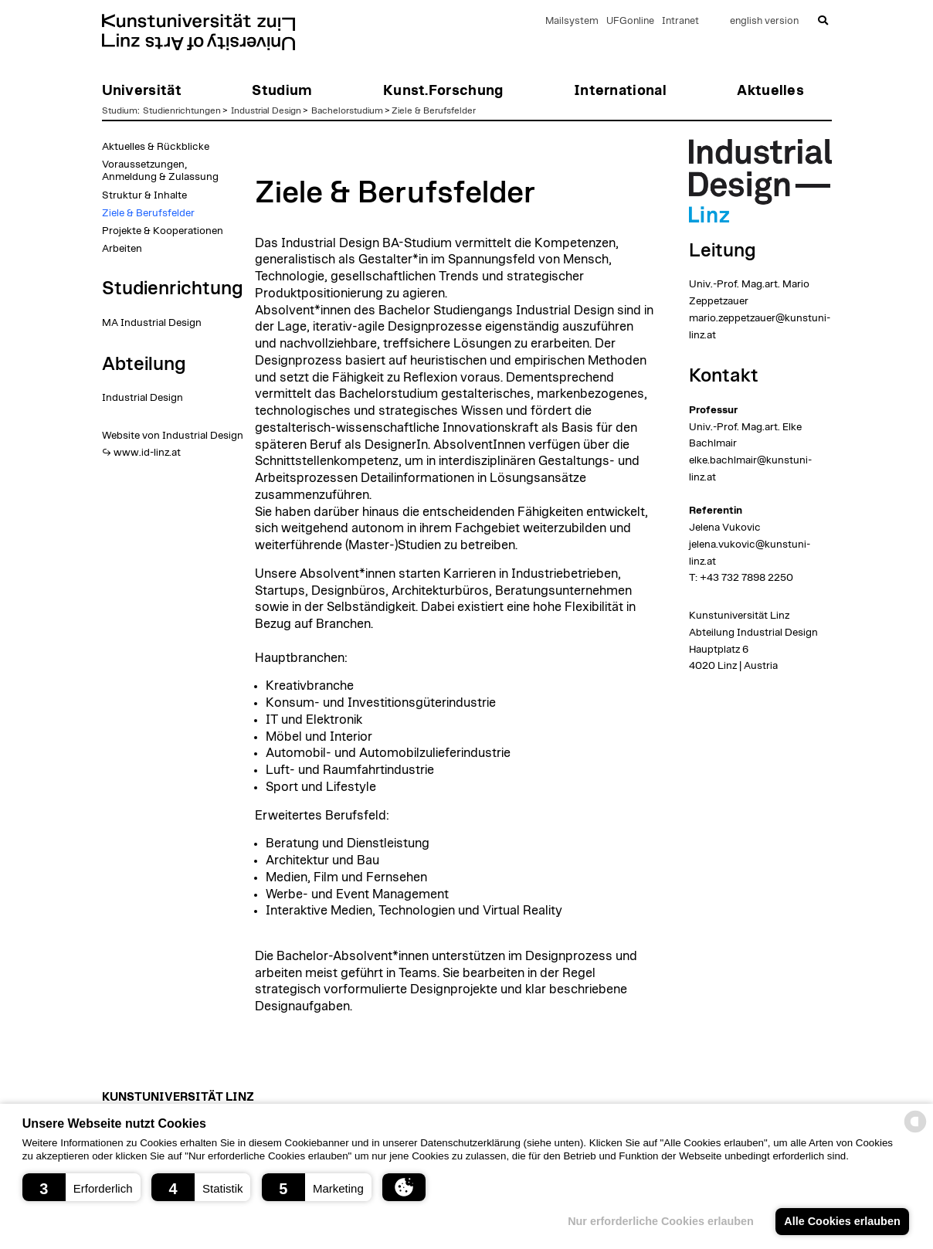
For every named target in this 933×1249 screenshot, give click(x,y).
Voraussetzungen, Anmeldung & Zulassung (160, 170)
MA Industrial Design (152, 322)
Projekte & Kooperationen (162, 231)
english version (764, 21)
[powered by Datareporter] (915, 1131)
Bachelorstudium (347, 110)
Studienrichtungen (182, 110)
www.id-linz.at (147, 452)
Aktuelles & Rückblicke (155, 146)
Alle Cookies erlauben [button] (842, 1221)
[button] (81, 1187)
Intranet (680, 21)
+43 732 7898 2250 (746, 577)
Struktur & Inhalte (144, 195)
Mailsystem (572, 21)
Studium (119, 110)
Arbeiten (122, 248)
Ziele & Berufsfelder (434, 110)
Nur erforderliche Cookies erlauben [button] (661, 1221)
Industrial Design (266, 110)
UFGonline (630, 21)
